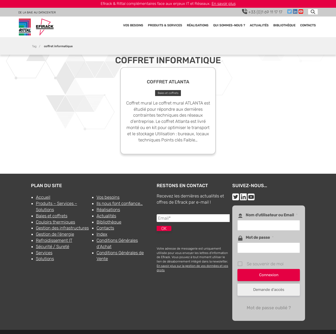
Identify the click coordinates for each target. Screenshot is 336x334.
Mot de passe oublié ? (269, 307)
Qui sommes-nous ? (229, 26)
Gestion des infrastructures (62, 227)
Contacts (308, 26)
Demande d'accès (268, 289)
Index (102, 234)
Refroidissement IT (54, 240)
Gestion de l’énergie (55, 234)
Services (44, 252)
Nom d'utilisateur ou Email (272, 215)
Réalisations (198, 26)
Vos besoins (133, 26)
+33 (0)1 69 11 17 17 (262, 11)
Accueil (43, 197)
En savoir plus (224, 3)
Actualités (259, 26)
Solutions (45, 258)
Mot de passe (260, 237)
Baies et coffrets (51, 215)
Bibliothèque (284, 26)
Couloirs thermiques (55, 222)
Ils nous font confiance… (120, 203)
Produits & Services (165, 26)
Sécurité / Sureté (52, 246)
